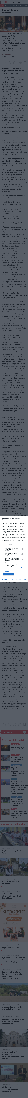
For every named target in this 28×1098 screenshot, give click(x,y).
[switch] (22, 549)
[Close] (25, 518)
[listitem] (14, 545)
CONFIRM (8, 574)
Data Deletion (5, 579)
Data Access (14, 579)
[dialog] (14, 549)
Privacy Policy (22, 579)
